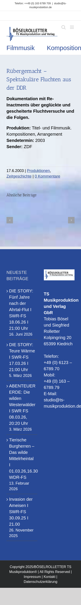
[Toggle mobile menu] (72, 27)
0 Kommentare (47, 176)
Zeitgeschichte (19, 176)
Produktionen (38, 171)
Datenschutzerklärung (40, 582)
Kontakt (49, 577)
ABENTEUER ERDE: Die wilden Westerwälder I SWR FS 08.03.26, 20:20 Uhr (22, 405)
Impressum (32, 577)
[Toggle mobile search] (63, 27)
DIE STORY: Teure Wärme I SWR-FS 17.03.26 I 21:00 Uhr (22, 357)
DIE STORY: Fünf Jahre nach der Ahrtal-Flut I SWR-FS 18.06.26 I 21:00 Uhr (21, 310)
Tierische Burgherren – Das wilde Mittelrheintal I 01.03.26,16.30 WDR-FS (22, 459)
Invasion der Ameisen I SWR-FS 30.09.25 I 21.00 (21, 512)
